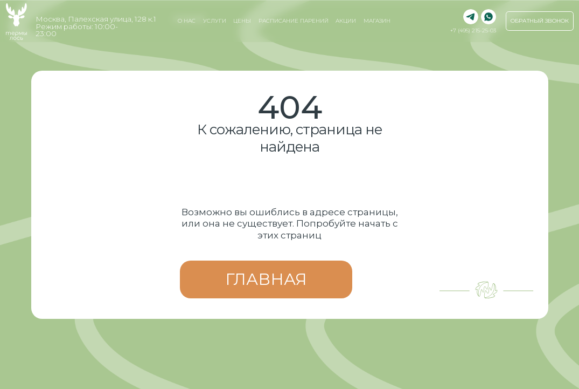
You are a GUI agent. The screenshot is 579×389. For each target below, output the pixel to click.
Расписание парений (294, 20)
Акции (346, 20)
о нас (187, 20)
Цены (242, 20)
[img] (488, 16)
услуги (214, 20)
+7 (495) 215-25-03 (473, 30)
